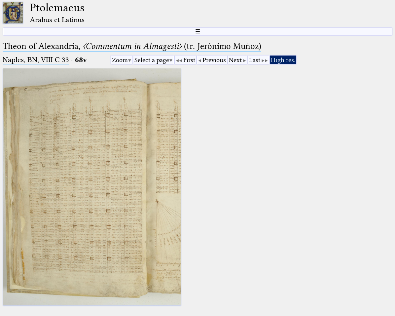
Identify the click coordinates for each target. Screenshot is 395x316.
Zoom (120, 60)
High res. (283, 60)
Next (235, 60)
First (189, 60)
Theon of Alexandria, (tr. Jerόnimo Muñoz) (132, 46)
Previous (214, 60)
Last (254, 60)
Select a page (151, 60)
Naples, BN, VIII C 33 (36, 59)
